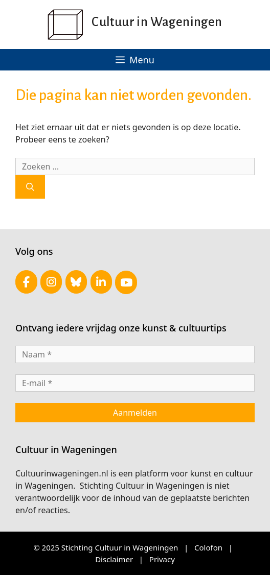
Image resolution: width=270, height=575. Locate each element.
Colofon (208, 547)
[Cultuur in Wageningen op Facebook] (26, 282)
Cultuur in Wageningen (157, 22)
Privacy (162, 559)
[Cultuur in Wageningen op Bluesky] (76, 282)
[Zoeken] (30, 187)
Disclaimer (114, 559)
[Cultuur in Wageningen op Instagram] (51, 282)
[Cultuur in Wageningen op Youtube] (126, 282)
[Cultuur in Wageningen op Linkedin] (101, 282)
